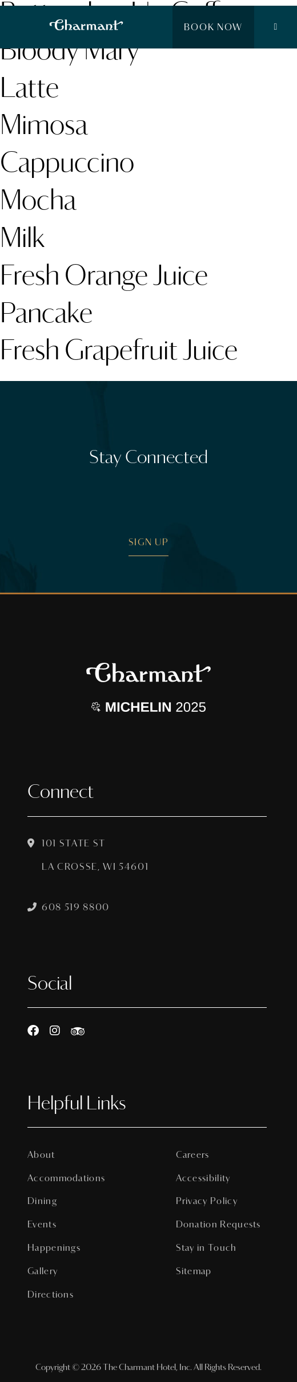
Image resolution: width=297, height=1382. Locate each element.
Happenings (54, 1247)
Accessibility (203, 1178)
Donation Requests (218, 1224)
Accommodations (66, 1178)
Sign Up (149, 542)
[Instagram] (55, 1030)
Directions (50, 1294)
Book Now (213, 27)
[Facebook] (33, 1030)
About (41, 1154)
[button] (276, 27)
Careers (193, 1154)
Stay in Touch (206, 1247)
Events (42, 1224)
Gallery (42, 1271)
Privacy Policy (207, 1200)
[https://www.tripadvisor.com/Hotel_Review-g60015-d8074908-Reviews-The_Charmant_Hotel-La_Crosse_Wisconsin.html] (78, 1030)
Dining (42, 1200)
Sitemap (194, 1271)
